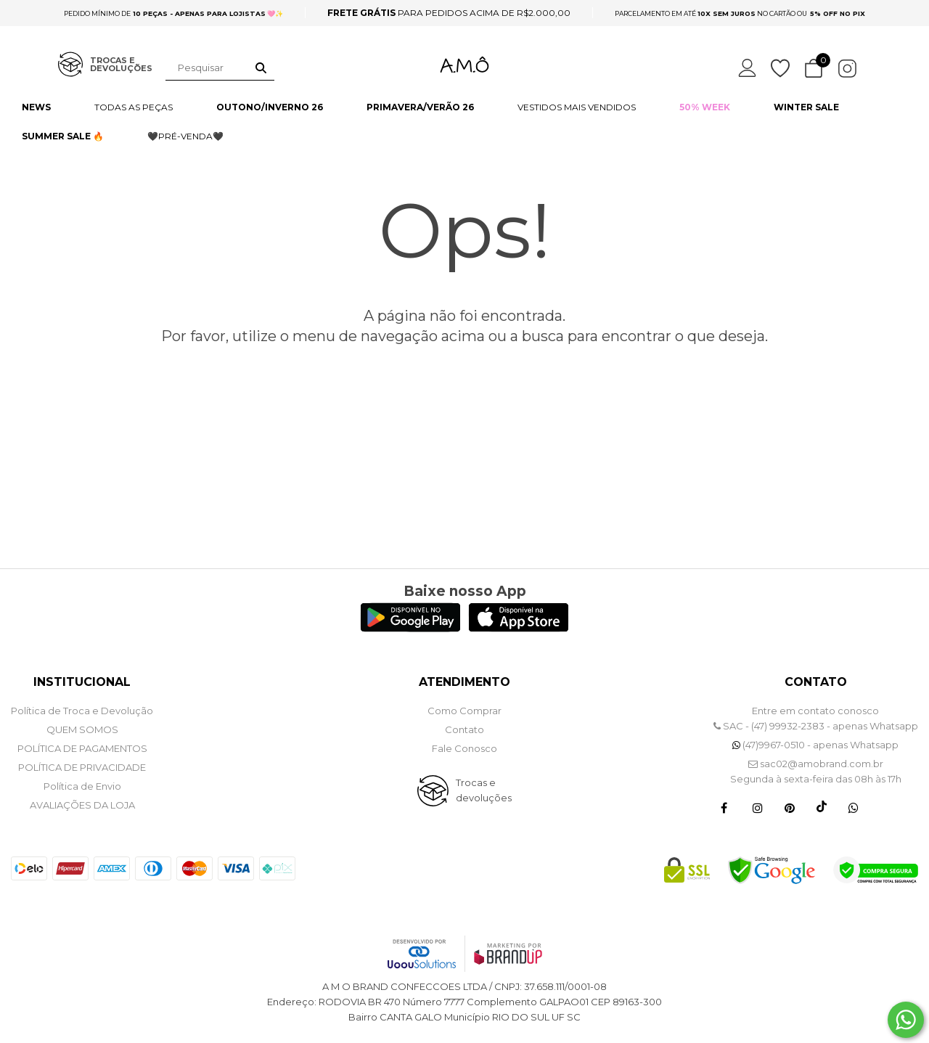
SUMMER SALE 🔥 (63, 136)
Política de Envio (82, 786)
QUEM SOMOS (82, 729)
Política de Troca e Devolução (82, 710)
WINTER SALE (806, 107)
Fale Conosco (464, 748)
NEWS (36, 107)
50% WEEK (704, 107)
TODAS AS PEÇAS (133, 107)
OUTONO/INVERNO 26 (269, 107)
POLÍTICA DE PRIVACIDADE (82, 767)
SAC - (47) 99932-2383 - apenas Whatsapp (815, 726)
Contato (464, 729)
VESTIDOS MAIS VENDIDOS (576, 107)
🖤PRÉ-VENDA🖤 (185, 136)
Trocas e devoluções (484, 790)
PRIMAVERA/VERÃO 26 (420, 107)
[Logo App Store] (518, 628)
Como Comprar (464, 710)
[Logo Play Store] (410, 628)
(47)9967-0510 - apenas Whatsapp (815, 744)
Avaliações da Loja (82, 805)
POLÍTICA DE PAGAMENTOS (82, 748)
